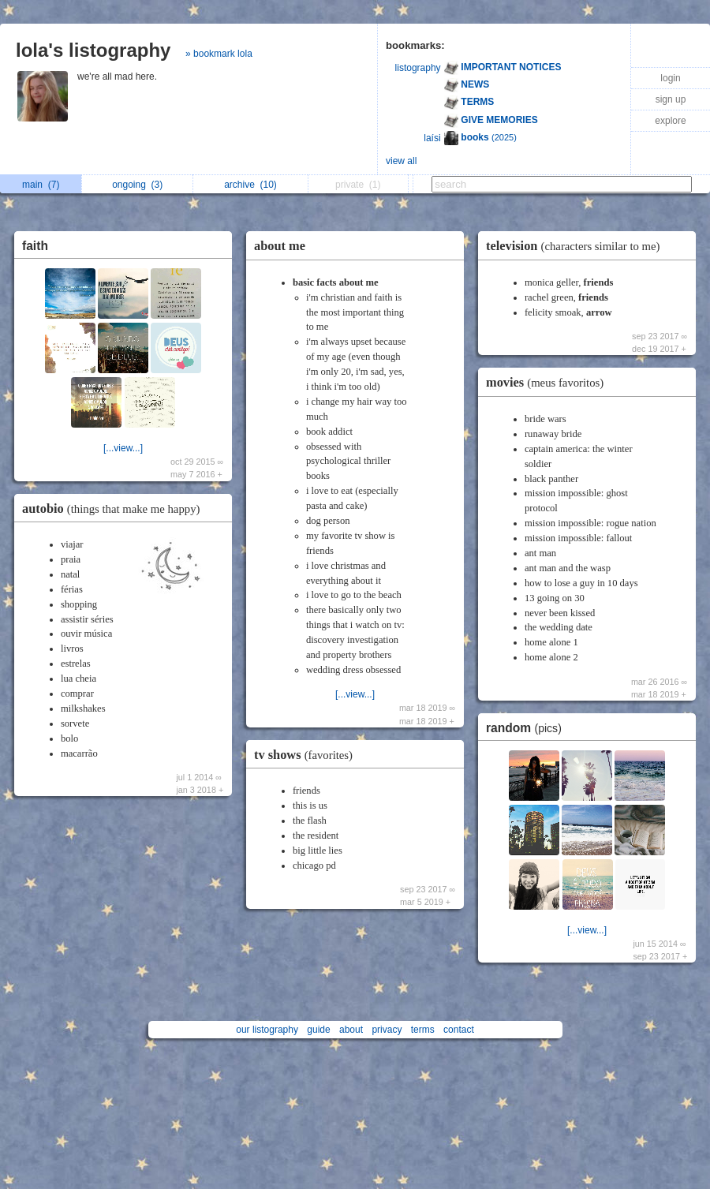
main (40, 184)
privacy (387, 1029)
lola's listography (93, 50)
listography (418, 67)
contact (458, 1029)
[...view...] (123, 448)
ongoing (137, 184)
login (670, 78)
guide (318, 1029)
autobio (114, 508)
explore (670, 120)
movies (548, 382)
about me (279, 245)
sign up (671, 99)
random (528, 728)
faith (35, 245)
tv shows (307, 754)
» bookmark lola (218, 53)
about (351, 1029)
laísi (432, 138)
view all (401, 160)
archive (250, 184)
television (577, 245)
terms (423, 1029)
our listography (267, 1029)
